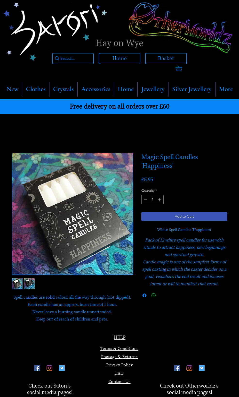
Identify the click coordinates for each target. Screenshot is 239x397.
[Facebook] (37, 368)
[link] (181, 68)
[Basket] (166, 58)
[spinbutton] (152, 199)
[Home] (119, 58)
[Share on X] (163, 295)
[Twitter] (62, 368)
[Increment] (160, 199)
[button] (35, 89)
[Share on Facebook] (144, 295)
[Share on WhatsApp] (154, 295)
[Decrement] (145, 199)
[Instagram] (49, 368)
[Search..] (71, 58)
